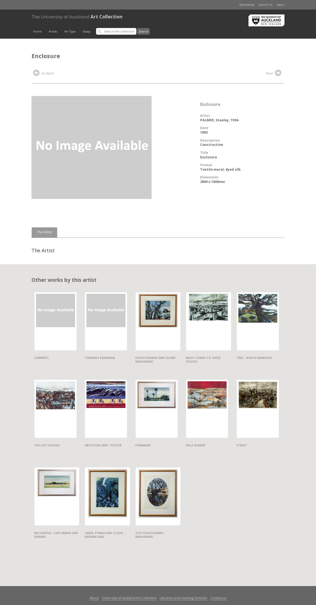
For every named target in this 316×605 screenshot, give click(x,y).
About (280, 5)
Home (37, 31)
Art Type (70, 31)
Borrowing (247, 5)
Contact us (265, 5)
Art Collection (77, 17)
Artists (53, 31)
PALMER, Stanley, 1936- (219, 120)
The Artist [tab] (44, 232)
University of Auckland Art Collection (129, 598)
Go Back (43, 74)
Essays (86, 31)
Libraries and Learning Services (183, 598)
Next (274, 74)
